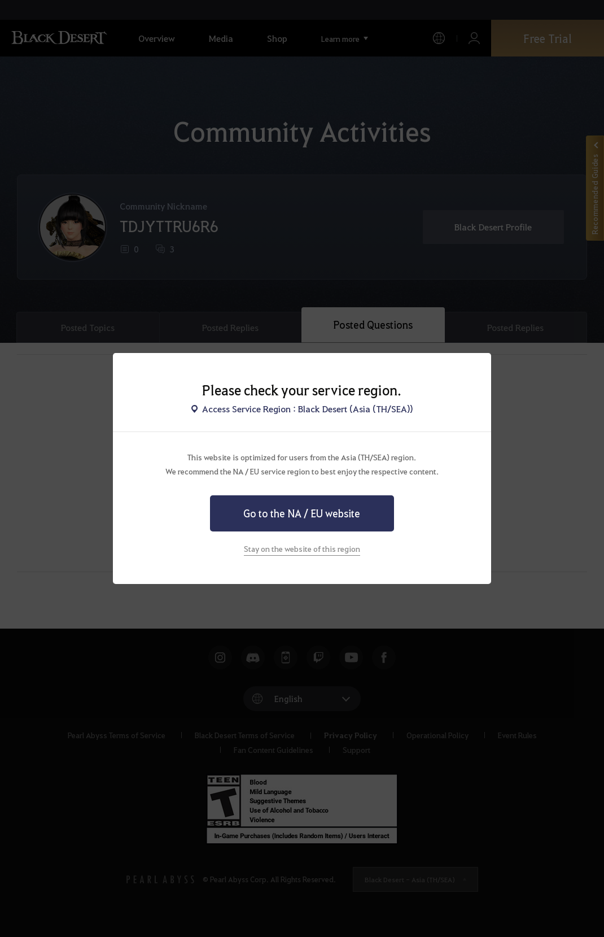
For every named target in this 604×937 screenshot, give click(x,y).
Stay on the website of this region (302, 548)
